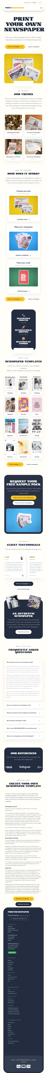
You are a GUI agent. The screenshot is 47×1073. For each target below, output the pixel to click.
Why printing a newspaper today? (16, 720)
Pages (9, 1024)
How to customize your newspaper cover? (19, 705)
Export (9, 1035)
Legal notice (11, 1043)
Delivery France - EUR (29, 2)
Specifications (11, 1034)
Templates (10, 968)
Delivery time (11, 979)
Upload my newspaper (23, 899)
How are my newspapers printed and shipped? (20, 736)
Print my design (15, 464)
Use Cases (10, 1032)
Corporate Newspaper (13, 1010)
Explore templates (33, 47)
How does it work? (12, 977)
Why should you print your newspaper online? (20, 662)
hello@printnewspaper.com (19, 918)
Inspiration (10, 969)
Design (9, 1030)
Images (9, 1026)
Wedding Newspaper (13, 1008)
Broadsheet (11, 962)
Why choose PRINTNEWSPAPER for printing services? (22, 728)
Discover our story (23, 632)
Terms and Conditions (13, 1041)
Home (9, 975)
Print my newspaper (15, 47)
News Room (11, 1002)
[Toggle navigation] (41, 7)
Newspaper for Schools (13, 1011)
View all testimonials (23, 589)
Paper (9, 1028)
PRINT (14, 8)
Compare (10, 964)
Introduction (11, 1022)
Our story (10, 999)
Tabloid (9, 960)
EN (39, 2)
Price (9, 981)
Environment (11, 1000)
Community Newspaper (14, 1013)
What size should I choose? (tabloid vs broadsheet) (21, 713)
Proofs (9, 966)
